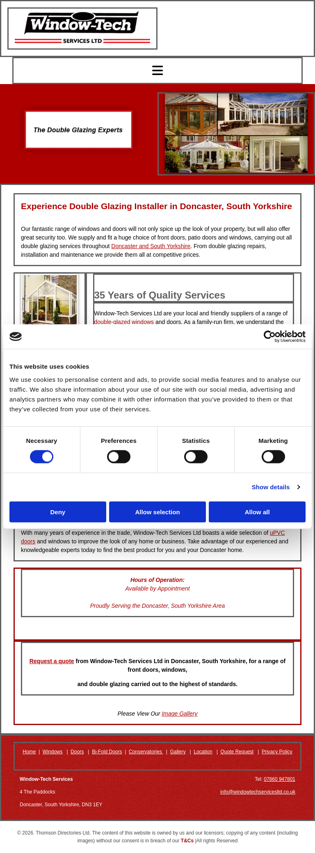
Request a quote (52, 661)
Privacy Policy (277, 752)
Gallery (177, 752)
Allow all (257, 511)
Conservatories (146, 752)
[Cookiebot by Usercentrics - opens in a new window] (270, 337)
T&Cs (187, 841)
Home (29, 752)
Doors (77, 752)
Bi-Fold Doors (107, 752)
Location (203, 752)
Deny (57, 511)
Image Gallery (179, 713)
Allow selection (157, 511)
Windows (53, 752)
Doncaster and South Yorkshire (150, 246)
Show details (271, 487)
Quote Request (236, 752)
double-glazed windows (124, 322)
